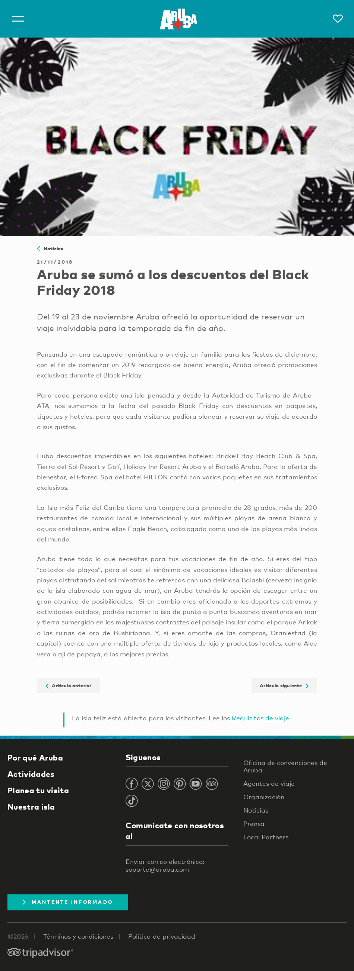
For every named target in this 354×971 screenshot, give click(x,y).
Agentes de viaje (269, 783)
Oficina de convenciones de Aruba (285, 766)
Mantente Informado (68, 902)
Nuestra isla (31, 806)
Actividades (30, 774)
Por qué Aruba (35, 757)
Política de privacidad (161, 936)
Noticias (50, 248)
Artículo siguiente (284, 685)
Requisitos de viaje (260, 718)
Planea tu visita (38, 790)
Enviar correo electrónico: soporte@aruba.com (165, 865)
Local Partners (265, 837)
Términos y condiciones (78, 936)
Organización (263, 797)
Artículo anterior (68, 685)
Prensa (254, 823)
